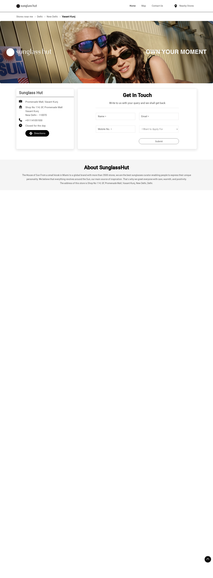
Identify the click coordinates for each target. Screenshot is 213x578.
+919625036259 (150, 444)
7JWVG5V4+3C (28, 363)
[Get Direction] (48, 365)
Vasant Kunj (50, 503)
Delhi (40, 16)
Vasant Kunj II (29, 503)
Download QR (46, 269)
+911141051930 (33, 120)
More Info (36, 468)
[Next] (195, 442)
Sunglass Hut (36, 414)
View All (119, 271)
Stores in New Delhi (27, 564)
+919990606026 (93, 444)
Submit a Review (137, 219)
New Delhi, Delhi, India (32, 367)
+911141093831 (37, 444)
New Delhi (52, 16)
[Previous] (18, 442)
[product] (158, 129)
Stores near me (24, 16)
